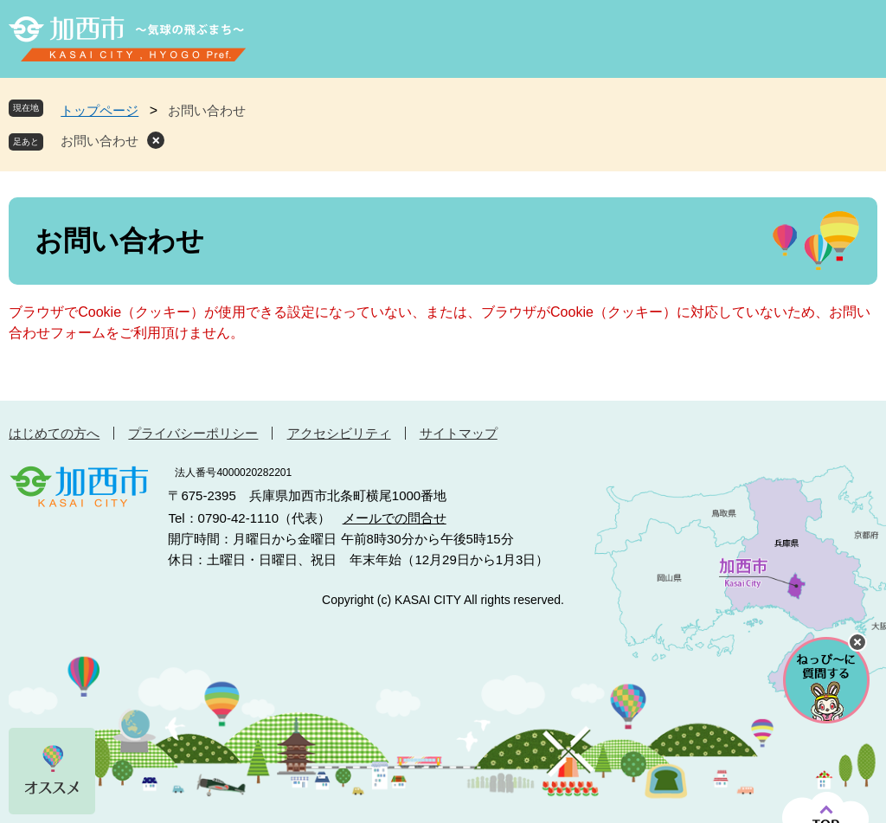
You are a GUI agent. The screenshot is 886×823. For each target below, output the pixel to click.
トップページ (99, 110)
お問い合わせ (99, 140)
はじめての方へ (54, 433)
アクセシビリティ (339, 433)
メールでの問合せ (394, 518)
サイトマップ (459, 433)
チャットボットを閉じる (857, 642)
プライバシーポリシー (193, 433)
